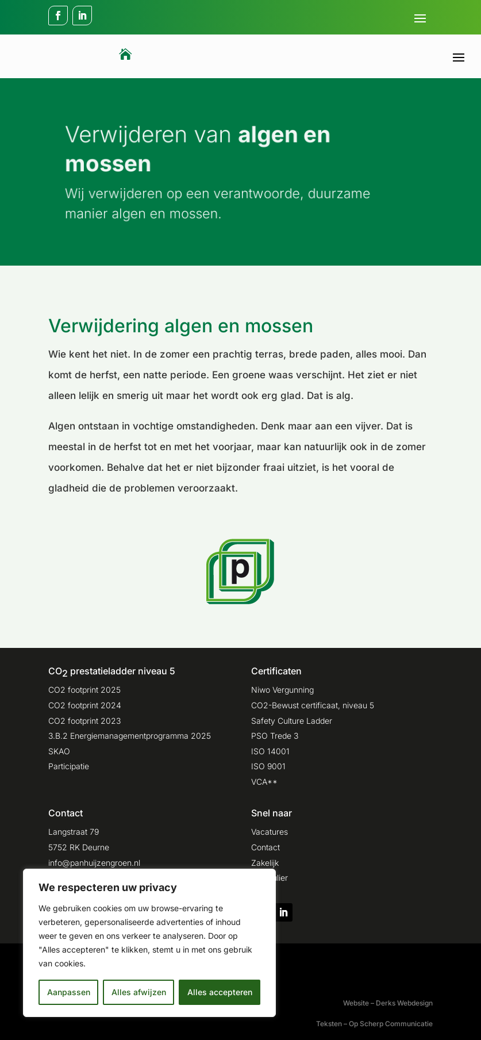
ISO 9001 (268, 766)
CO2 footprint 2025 (84, 689)
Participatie (68, 766)
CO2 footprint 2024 (84, 705)
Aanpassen (68, 992)
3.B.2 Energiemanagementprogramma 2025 (129, 735)
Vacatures (269, 831)
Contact (265, 847)
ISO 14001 (270, 751)
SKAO (59, 751)
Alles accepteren (219, 992)
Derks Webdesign (404, 1003)
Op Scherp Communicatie (391, 1023)
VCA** (264, 781)
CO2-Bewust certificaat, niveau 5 (312, 705)
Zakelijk (265, 863)
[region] (149, 943)
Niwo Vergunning (282, 689)
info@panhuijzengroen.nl (94, 863)
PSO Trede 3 (274, 735)
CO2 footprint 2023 (84, 721)
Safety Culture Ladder (291, 721)
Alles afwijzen (138, 992)
